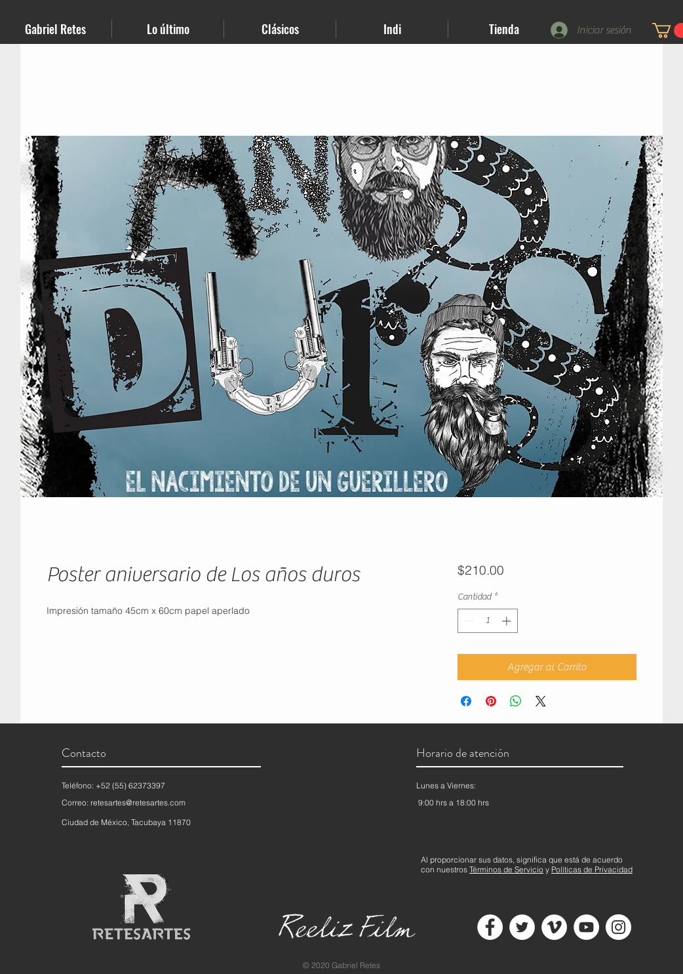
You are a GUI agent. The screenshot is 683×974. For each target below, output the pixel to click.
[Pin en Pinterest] (491, 701)
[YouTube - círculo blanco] (586, 927)
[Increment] (507, 620)
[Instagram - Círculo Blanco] (618, 927)
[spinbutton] (487, 620)
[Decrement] (467, 620)
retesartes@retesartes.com (137, 802)
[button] (168, 29)
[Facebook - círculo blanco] (490, 927)
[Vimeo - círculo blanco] (554, 927)
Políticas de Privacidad (592, 869)
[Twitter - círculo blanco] (522, 927)
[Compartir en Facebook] (466, 701)
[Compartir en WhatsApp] (516, 701)
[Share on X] (541, 701)
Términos (485, 869)
